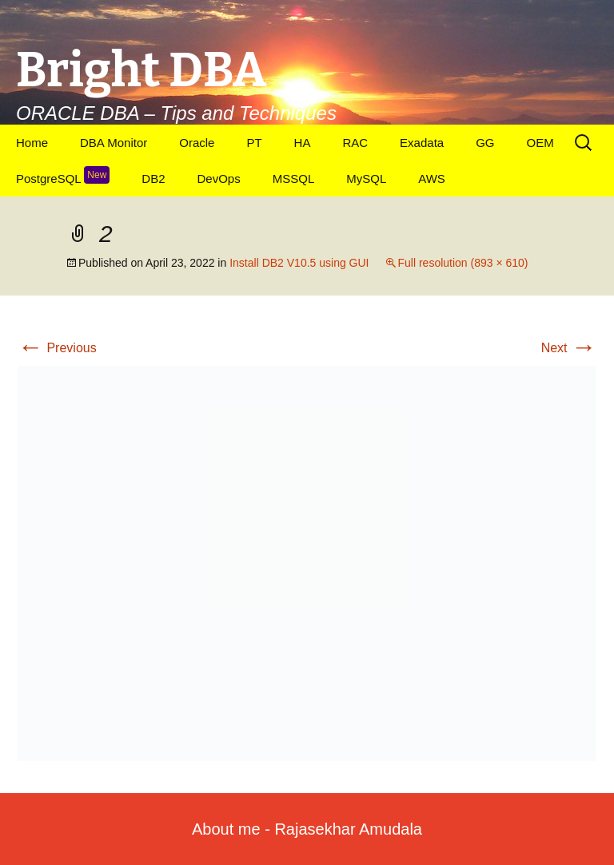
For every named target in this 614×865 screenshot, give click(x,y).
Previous (57, 348)
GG (485, 142)
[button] (307, 563)
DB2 (153, 178)
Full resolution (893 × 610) (462, 262)
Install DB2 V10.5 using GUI (299, 262)
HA (302, 142)
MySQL (366, 178)
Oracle (196, 142)
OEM (539, 142)
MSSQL (294, 178)
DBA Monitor (113, 142)
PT (253, 142)
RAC (355, 142)
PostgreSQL (63, 175)
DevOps (219, 178)
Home (32, 142)
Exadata (422, 142)
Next (568, 348)
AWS (431, 178)
